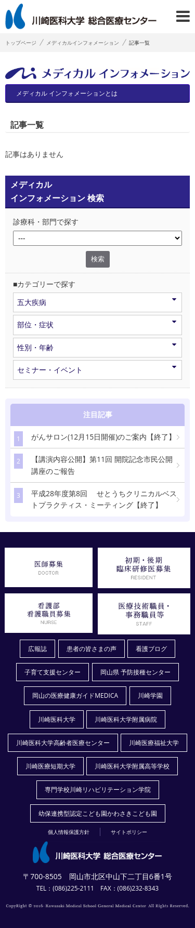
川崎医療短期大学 (50, 766)
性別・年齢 (96, 347)
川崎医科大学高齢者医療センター (63, 742)
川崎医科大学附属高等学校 (132, 766)
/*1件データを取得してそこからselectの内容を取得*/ (97, 238)
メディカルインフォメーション (82, 42)
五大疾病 (96, 302)
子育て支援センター (52, 672)
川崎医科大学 (56, 719)
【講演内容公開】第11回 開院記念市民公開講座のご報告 (93, 464)
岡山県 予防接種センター (135, 672)
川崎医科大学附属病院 (126, 719)
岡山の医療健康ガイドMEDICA (75, 695)
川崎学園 (150, 695)
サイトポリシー (129, 832)
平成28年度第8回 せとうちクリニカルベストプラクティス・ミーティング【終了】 (95, 499)
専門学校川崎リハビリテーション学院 (98, 789)
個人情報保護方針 (68, 832)
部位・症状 (96, 324)
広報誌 (37, 648)
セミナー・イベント (96, 369)
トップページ (20, 42)
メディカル (63, 91)
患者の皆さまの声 (91, 648)
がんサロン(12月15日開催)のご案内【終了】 (95, 438)
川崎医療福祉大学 (154, 742)
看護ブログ (151, 648)
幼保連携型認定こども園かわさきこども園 (97, 813)
